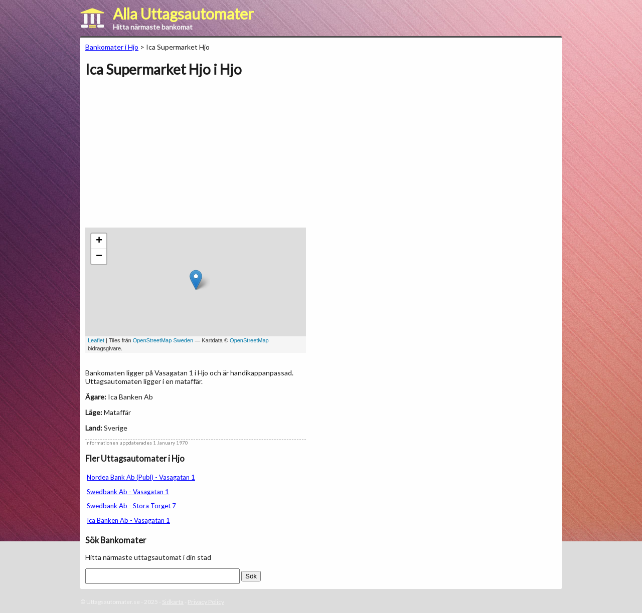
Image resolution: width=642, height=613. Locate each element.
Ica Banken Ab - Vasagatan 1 (128, 520)
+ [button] (99, 241)
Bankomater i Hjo (111, 47)
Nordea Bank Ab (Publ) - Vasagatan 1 (141, 477)
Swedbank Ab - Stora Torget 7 (131, 506)
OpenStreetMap (249, 340)
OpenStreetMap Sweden (163, 340)
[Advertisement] (169, 157)
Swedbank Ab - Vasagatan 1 (128, 492)
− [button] (99, 256)
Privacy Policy (206, 601)
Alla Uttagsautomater (183, 14)
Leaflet (96, 340)
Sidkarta (173, 601)
